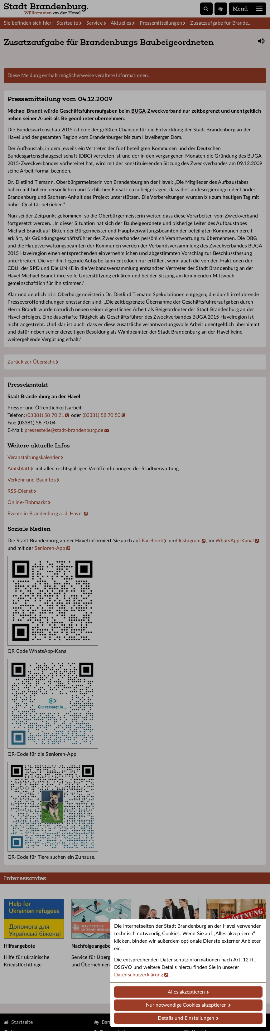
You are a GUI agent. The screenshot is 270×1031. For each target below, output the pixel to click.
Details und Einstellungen (186, 1018)
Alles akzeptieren (186, 991)
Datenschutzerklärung (138, 974)
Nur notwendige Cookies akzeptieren (186, 1005)
